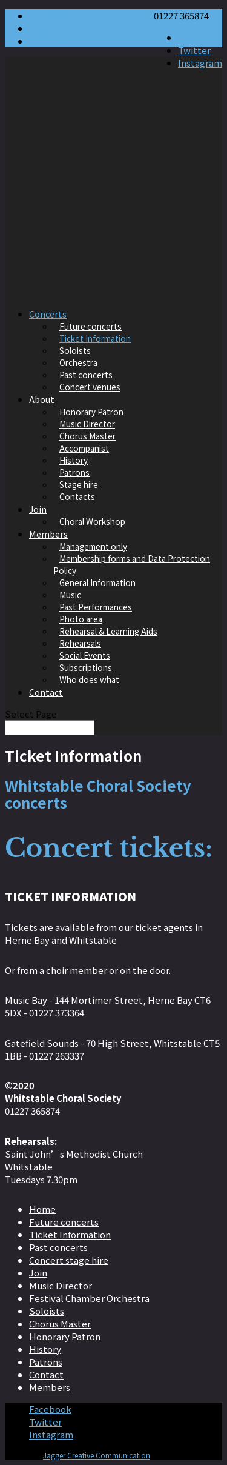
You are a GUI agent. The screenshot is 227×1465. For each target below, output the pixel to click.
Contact (46, 692)
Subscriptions (85, 667)
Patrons (74, 472)
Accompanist (84, 448)
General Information (97, 582)
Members (48, 533)
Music (70, 595)
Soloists (75, 350)
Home (42, 1209)
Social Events (84, 655)
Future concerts (90, 326)
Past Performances (95, 607)
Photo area (80, 619)
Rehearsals (80, 643)
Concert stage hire (68, 1259)
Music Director (87, 424)
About (41, 399)
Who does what (89, 679)
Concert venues (89, 387)
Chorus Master (87, 436)
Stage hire (78, 484)
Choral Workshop (92, 521)
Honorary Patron (91, 411)
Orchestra (78, 362)
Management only (93, 546)
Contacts (77, 496)
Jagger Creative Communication (96, 1455)
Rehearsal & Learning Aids (108, 631)
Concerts (48, 313)
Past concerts (86, 375)
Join (38, 508)
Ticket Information (95, 338)
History (73, 460)
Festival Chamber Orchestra (89, 1298)
